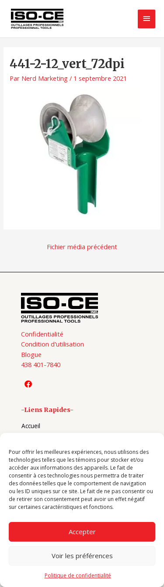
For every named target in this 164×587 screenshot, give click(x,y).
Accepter (82, 531)
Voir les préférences (82, 555)
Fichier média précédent (82, 246)
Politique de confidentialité (78, 575)
